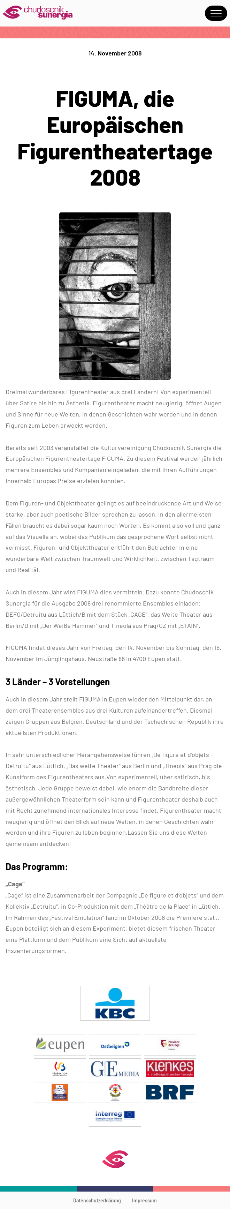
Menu (216, 13)
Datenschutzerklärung (97, 1200)
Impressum (144, 1200)
